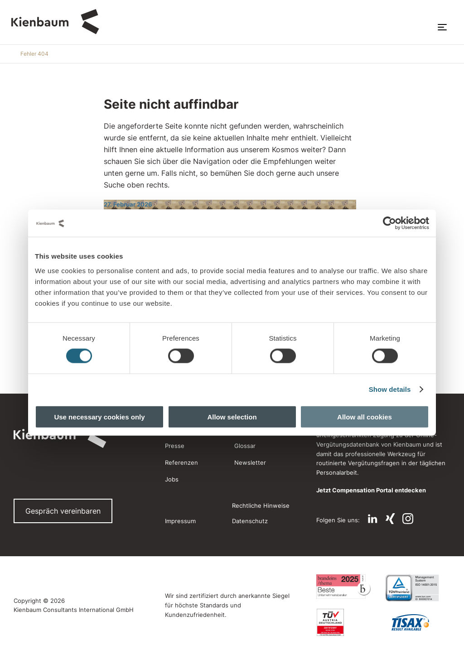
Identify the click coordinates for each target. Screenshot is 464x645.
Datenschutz (250, 521)
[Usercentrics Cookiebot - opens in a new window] (389, 223)
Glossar (245, 445)
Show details (390, 389)
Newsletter (250, 462)
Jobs (172, 479)
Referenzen (181, 462)
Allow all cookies (364, 416)
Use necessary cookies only (99, 416)
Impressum (180, 521)
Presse (174, 445)
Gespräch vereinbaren (63, 510)
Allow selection (231, 416)
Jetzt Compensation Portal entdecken (371, 490)
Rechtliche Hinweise (261, 505)
